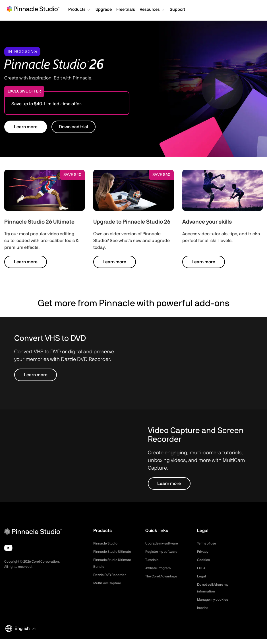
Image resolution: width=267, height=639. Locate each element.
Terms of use (208, 543)
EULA (202, 568)
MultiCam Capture (109, 590)
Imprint (203, 608)
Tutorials (152, 560)
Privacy (203, 552)
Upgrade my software (164, 543)
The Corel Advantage (164, 576)
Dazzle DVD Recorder (112, 582)
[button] (79, 10)
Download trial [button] (73, 127)
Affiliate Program (160, 568)
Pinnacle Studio (107, 543)
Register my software (164, 552)
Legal (202, 576)
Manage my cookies (215, 600)
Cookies (204, 560)
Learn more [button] (26, 127)
